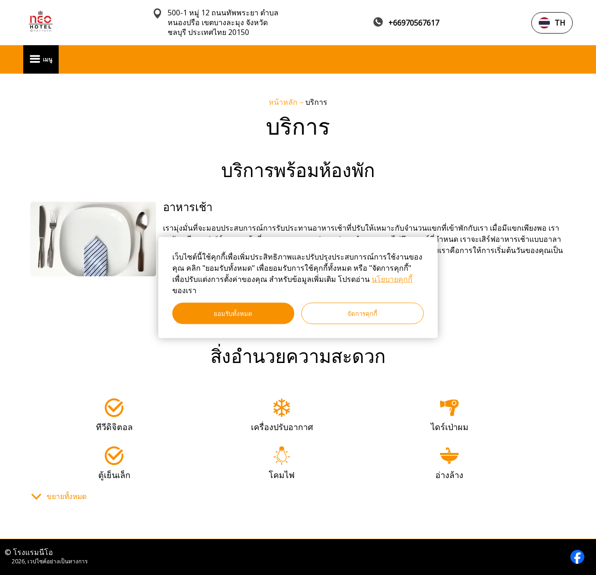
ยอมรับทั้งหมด (233, 313)
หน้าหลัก (284, 102)
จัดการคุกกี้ (362, 313)
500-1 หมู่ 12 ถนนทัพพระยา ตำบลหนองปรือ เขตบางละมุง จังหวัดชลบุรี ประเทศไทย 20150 (223, 22)
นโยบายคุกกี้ (392, 279)
